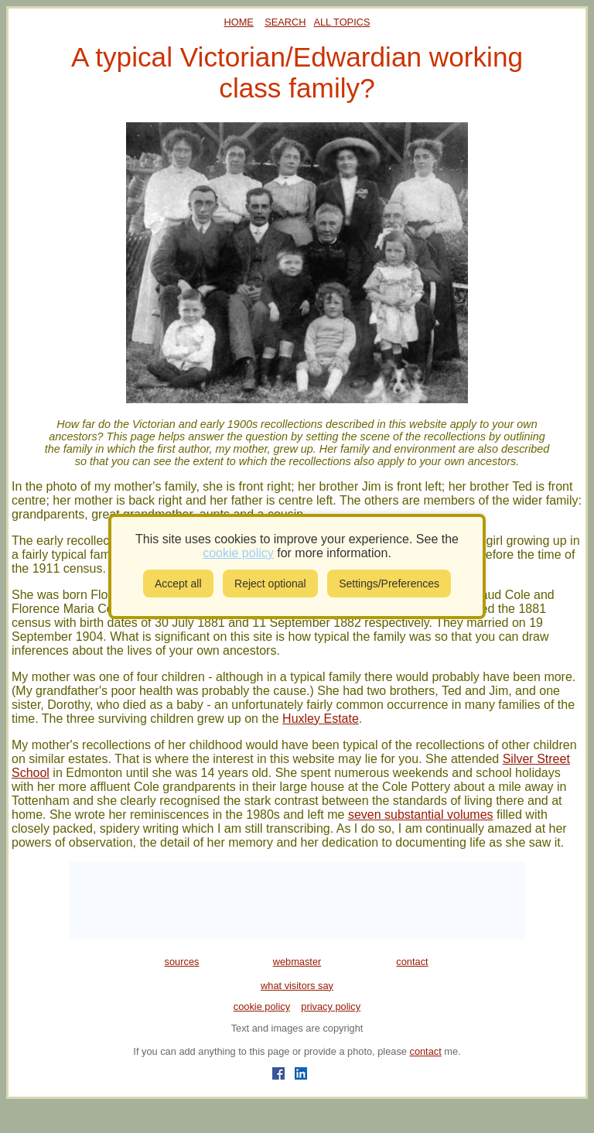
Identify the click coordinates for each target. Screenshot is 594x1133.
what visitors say (297, 985)
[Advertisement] (297, 901)
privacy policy (330, 1006)
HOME (239, 22)
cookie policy (262, 1006)
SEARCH (285, 22)
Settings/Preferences (389, 583)
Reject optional (270, 583)
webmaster (297, 961)
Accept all (178, 583)
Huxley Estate (320, 718)
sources (182, 961)
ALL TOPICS (341, 22)
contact (412, 961)
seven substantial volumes (420, 814)
